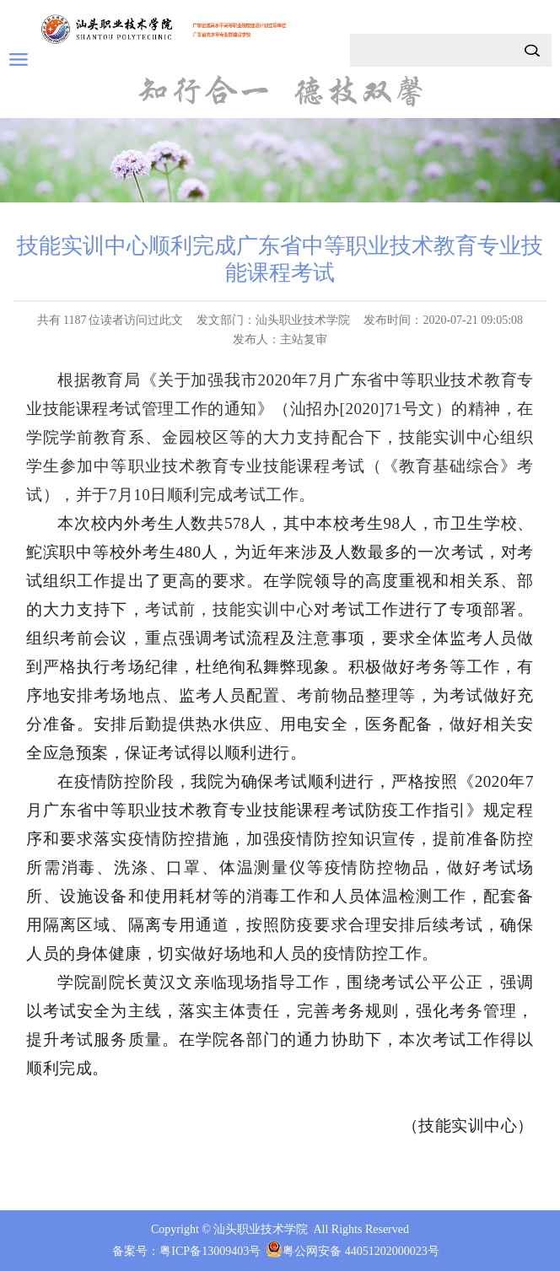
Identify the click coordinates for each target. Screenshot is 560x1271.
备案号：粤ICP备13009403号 (186, 1251)
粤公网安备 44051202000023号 (361, 1251)
